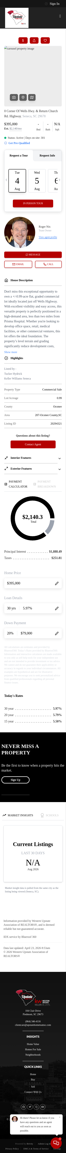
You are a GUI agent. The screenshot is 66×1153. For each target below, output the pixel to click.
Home (33, 1074)
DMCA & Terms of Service (36, 1148)
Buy (33, 1079)
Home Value (33, 1044)
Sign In (52, 3)
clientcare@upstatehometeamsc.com (33, 1025)
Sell (33, 1086)
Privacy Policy (12, 1148)
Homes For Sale (33, 1049)
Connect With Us (32, 1092)
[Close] (59, 1117)
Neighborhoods (32, 1054)
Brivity (30, 1143)
